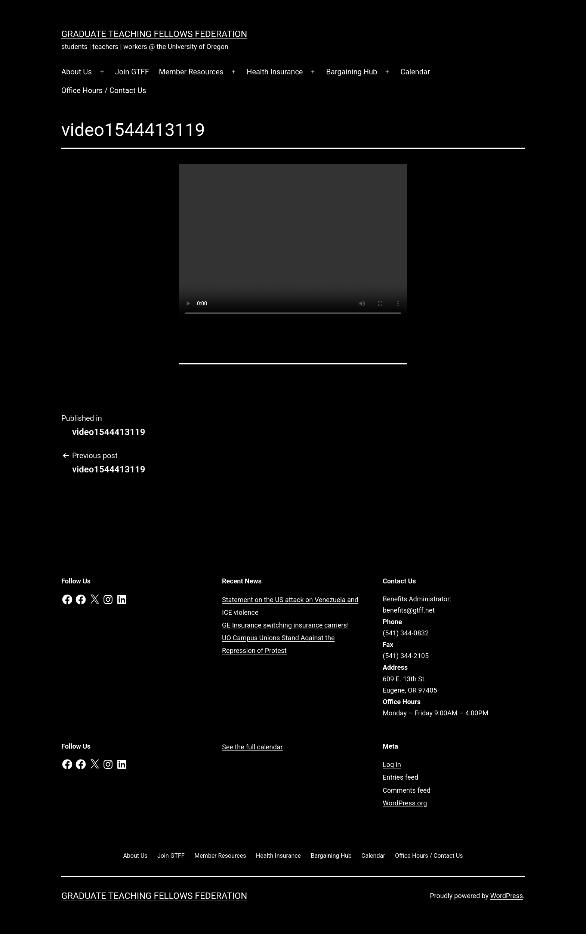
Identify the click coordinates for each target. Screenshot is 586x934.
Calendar (415, 71)
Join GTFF (132, 71)
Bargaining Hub (351, 71)
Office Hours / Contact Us (103, 90)
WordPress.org (405, 803)
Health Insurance (275, 71)
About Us (76, 71)
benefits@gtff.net (409, 610)
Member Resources (191, 71)
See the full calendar (252, 747)
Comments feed (407, 790)
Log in (392, 764)
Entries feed (400, 777)
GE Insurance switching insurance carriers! (285, 625)
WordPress (506, 896)
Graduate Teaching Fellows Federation (154, 34)
